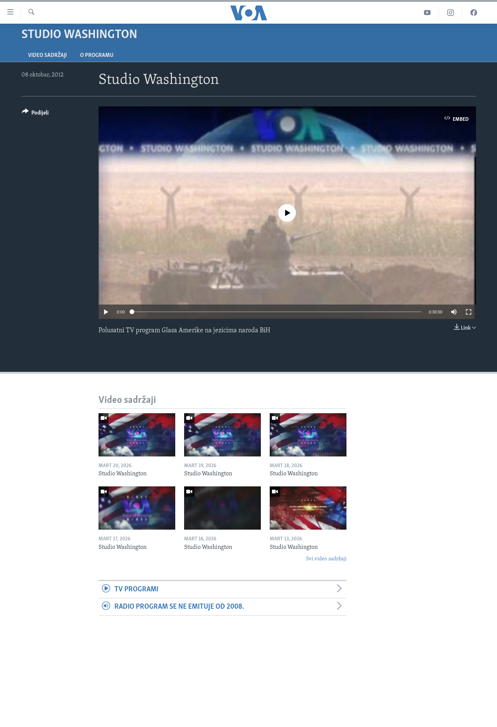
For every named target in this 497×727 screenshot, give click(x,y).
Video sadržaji (47, 55)
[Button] (35, 114)
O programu (97, 55)
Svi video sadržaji (326, 559)
